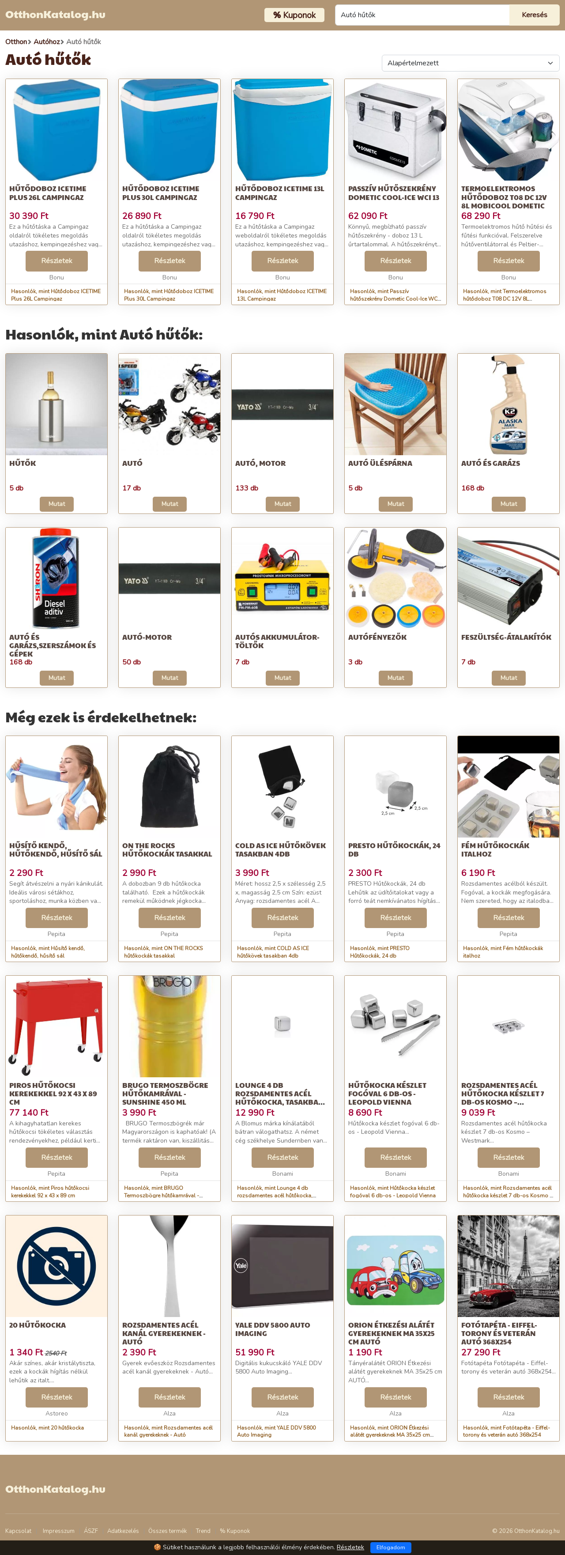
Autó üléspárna (380, 463)
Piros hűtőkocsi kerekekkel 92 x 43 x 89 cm (53, 1093)
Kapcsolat (18, 1531)
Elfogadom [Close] (391, 1547)
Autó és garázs (490, 463)
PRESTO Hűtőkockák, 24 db (394, 849)
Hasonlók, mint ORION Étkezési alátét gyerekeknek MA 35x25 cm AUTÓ (390, 1435)
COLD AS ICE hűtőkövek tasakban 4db (280, 849)
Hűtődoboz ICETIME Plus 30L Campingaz (161, 192)
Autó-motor (147, 637)
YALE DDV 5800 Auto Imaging (272, 1329)
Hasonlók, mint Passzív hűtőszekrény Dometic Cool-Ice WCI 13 (394, 299)
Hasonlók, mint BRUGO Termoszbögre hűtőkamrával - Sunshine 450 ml (161, 1196)
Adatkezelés (123, 1531)
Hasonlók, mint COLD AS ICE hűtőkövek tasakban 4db (273, 952)
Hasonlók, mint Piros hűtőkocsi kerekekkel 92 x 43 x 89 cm (50, 1192)
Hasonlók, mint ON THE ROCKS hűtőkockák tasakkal (163, 952)
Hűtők (22, 463)
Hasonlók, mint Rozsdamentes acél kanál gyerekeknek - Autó (168, 1431)
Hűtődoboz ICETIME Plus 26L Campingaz (48, 192)
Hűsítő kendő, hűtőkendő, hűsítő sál (55, 849)
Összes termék (167, 1531)
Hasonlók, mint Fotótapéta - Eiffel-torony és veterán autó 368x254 (506, 1431)
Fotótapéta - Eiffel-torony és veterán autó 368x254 (499, 1333)
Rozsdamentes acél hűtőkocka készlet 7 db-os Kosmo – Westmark (502, 1098)
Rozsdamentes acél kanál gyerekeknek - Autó (164, 1333)
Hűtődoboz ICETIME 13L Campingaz (279, 192)
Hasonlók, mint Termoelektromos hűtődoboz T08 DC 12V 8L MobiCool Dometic (504, 299)
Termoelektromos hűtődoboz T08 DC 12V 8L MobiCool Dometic (504, 196)
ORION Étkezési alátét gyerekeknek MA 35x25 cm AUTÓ (391, 1333)
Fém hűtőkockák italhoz (495, 849)
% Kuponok (235, 1531)
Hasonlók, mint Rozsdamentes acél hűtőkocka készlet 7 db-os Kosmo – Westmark (507, 1196)
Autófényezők (377, 637)
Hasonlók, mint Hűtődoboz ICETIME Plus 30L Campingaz (169, 295)
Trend (203, 1531)
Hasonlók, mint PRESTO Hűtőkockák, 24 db (380, 952)
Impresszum (59, 1531)
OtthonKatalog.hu (55, 13)
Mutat (57, 504)
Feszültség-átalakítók (506, 637)
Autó (132, 463)
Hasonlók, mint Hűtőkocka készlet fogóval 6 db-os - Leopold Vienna (393, 1192)
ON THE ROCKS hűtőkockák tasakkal (167, 849)
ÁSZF (91, 1531)
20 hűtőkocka (37, 1325)
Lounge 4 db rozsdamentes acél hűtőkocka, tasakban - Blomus (281, 1098)
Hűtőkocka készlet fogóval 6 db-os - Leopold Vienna (387, 1093)
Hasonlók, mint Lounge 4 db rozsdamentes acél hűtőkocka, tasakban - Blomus (275, 1196)
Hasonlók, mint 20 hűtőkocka (47, 1427)
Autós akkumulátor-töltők (277, 641)
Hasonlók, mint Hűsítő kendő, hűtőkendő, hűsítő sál (48, 952)
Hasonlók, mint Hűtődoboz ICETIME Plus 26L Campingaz (56, 295)
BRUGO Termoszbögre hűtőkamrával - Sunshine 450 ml (165, 1093)
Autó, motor (260, 463)
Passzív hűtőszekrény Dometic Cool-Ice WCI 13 (393, 192)
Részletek (56, 261)
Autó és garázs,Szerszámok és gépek (52, 645)
